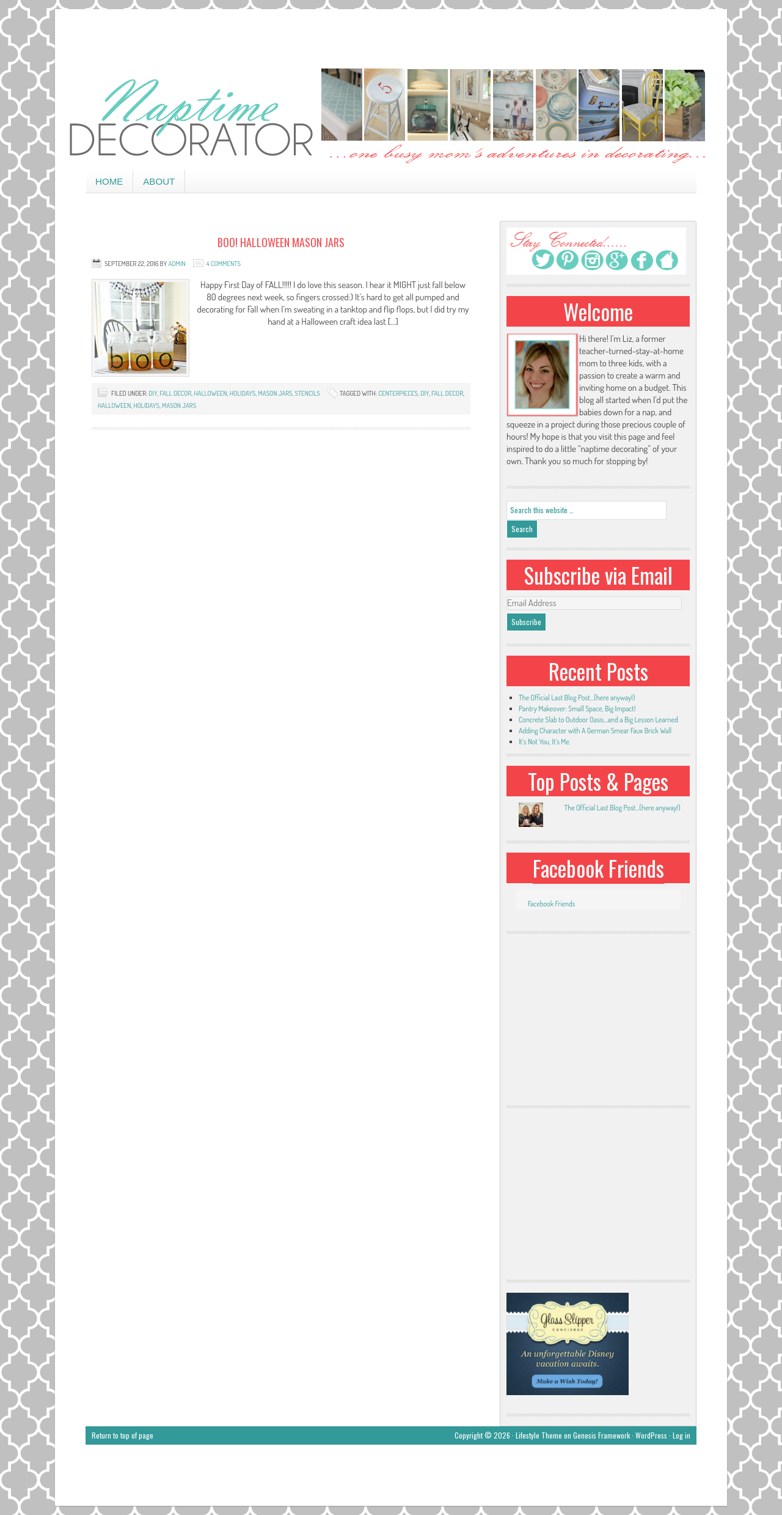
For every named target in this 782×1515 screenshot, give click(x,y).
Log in (681, 1435)
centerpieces (398, 393)
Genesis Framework (601, 1435)
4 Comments (223, 263)
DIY (152, 393)
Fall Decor (447, 393)
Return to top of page (122, 1435)
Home (109, 181)
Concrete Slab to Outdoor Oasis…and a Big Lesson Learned (598, 719)
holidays (243, 393)
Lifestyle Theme (539, 1435)
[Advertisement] (391, 36)
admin (176, 263)
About (159, 181)
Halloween (114, 405)
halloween (210, 393)
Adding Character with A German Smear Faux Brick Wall (595, 730)
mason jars (275, 393)
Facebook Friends (598, 868)
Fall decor (175, 393)
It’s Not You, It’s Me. (545, 741)
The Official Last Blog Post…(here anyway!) (577, 697)
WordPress (651, 1435)
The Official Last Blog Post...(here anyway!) (622, 807)
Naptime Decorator (391, 117)
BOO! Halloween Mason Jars (281, 242)
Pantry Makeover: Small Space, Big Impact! (577, 708)
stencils (307, 393)
